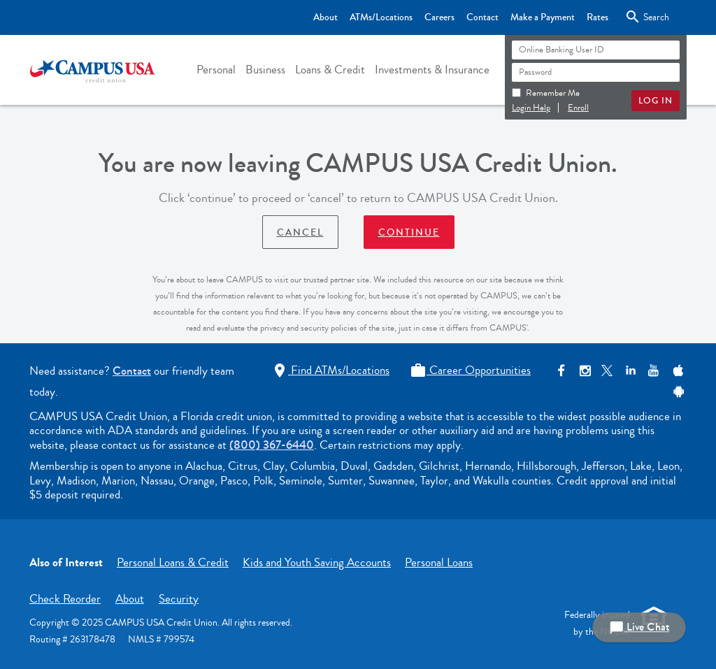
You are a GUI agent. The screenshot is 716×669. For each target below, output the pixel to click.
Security (179, 598)
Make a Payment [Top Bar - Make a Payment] (542, 17)
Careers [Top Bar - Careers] (439, 17)
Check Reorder (65, 598)
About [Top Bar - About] (325, 17)
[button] (216, 70)
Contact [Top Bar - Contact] (482, 17)
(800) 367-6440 (271, 445)
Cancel (300, 233)
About (129, 598)
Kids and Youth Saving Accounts (317, 562)
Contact (132, 371)
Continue (409, 233)
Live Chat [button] (639, 627)
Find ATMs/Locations (330, 370)
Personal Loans (439, 562)
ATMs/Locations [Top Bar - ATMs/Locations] (381, 17)
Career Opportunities (470, 370)
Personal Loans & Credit (173, 562)
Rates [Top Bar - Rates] (597, 17)
